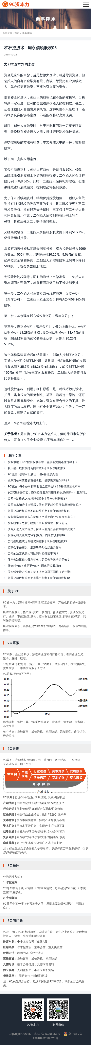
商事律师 (45, 19)
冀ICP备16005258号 (47, 1033)
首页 (17, 33)
